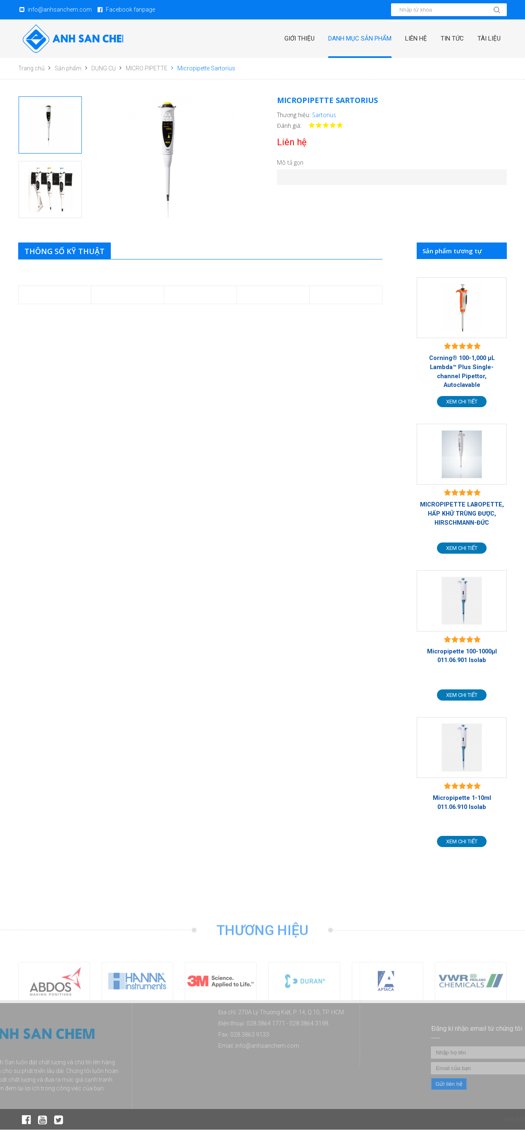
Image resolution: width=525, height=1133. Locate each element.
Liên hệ (412, 38)
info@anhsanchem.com (60, 9)
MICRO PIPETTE (146, 68)
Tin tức (449, 38)
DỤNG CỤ (103, 68)
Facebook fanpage (130, 9)
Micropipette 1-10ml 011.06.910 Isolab (461, 805)
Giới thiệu (292, 38)
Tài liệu (488, 38)
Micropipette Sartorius (206, 68)
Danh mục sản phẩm (354, 38)
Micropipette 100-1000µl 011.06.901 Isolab (462, 658)
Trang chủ (31, 68)
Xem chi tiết (461, 402)
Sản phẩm (68, 68)
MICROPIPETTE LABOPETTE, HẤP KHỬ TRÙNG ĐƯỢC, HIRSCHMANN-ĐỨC (461, 515)
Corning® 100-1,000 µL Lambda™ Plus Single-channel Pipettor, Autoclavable (462, 372)
